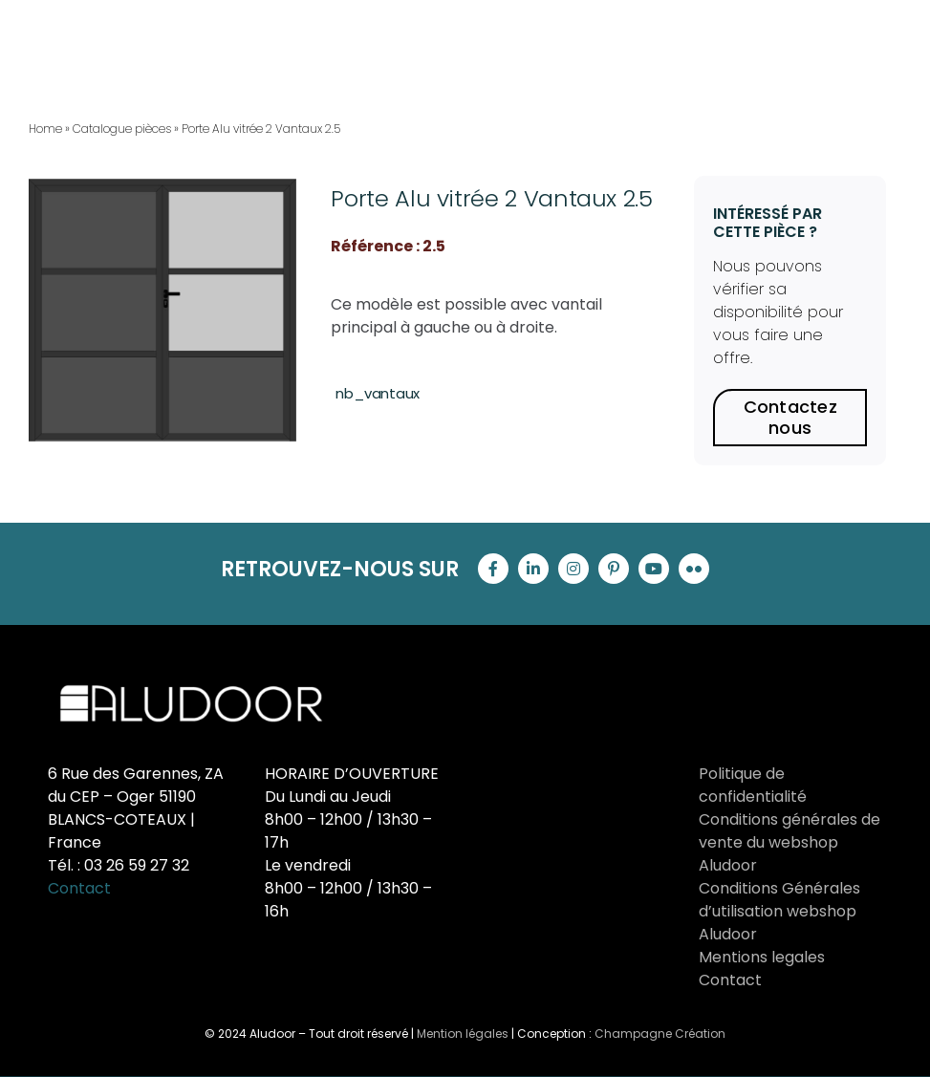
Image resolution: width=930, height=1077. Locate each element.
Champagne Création (660, 1033)
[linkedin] (533, 568)
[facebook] (493, 568)
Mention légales (462, 1033)
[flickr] (694, 568)
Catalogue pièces (122, 128)
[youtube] (653, 568)
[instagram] (573, 568)
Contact (79, 888)
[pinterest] (613, 568)
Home (45, 128)
